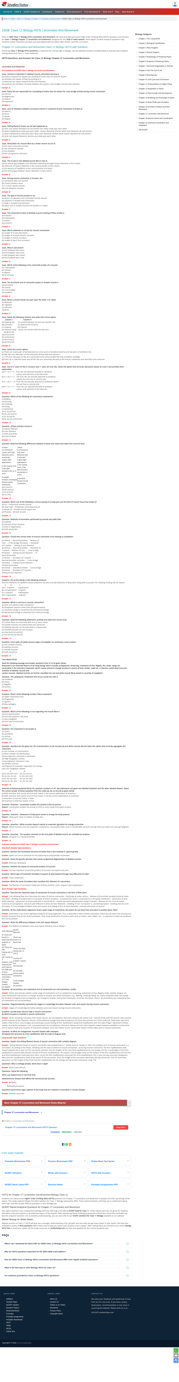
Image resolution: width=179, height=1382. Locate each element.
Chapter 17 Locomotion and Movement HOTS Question (31, 1162)
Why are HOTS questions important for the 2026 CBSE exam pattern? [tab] (35, 1286)
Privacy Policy (55, 1345)
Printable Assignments (14, 1351)
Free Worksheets (91, 12)
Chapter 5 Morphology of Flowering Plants (155, 166)
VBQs (8, 1360)
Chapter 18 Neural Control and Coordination (156, 227)
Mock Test (107, 12)
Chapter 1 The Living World (149, 148)
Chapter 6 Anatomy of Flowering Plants (154, 171)
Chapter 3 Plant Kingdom (148, 157)
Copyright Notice (56, 1348)
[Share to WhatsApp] (66, 1179)
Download (47, 12)
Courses (6, 12)
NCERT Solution (12, 1340)
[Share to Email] (70, 1179)
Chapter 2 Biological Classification (152, 152)
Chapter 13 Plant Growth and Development (155, 202)
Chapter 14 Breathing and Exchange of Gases (156, 207)
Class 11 (20, 19)
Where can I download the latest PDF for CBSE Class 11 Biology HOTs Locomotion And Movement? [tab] (48, 1278)
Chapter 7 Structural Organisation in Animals (156, 175)
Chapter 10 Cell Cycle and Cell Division (154, 189)
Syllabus (9, 1334)
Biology (27, 19)
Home (5, 19)
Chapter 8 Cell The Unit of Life (150, 180)
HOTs (8, 1357)
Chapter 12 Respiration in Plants (151, 198)
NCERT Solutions (31, 12)
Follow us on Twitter (57, 1340)
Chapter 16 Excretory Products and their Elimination (154, 217)
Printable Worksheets (14, 1354)
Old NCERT (143, 239)
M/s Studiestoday (24, 1377)
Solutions (59, 12)
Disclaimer (54, 1342)
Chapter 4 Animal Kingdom (149, 161)
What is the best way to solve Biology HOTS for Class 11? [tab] (30, 1302)
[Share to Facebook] (63, 1179)
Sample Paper (11, 1337)
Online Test (10, 1366)
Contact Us (54, 1337)
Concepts (10, 1348)
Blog (117, 12)
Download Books (12, 1345)
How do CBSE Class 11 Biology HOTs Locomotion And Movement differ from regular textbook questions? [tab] (51, 1294)
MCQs (8, 1363)
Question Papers (12, 1342)
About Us (53, 1334)
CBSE (17, 12)
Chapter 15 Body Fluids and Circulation (154, 211)
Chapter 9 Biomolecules (148, 184)
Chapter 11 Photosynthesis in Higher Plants (155, 193)
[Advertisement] (76, 41)
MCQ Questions (73, 12)
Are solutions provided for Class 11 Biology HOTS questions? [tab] (31, 1310)
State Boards (127, 12)
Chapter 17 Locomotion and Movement (46, 19)
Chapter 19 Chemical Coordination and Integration (154, 233)
